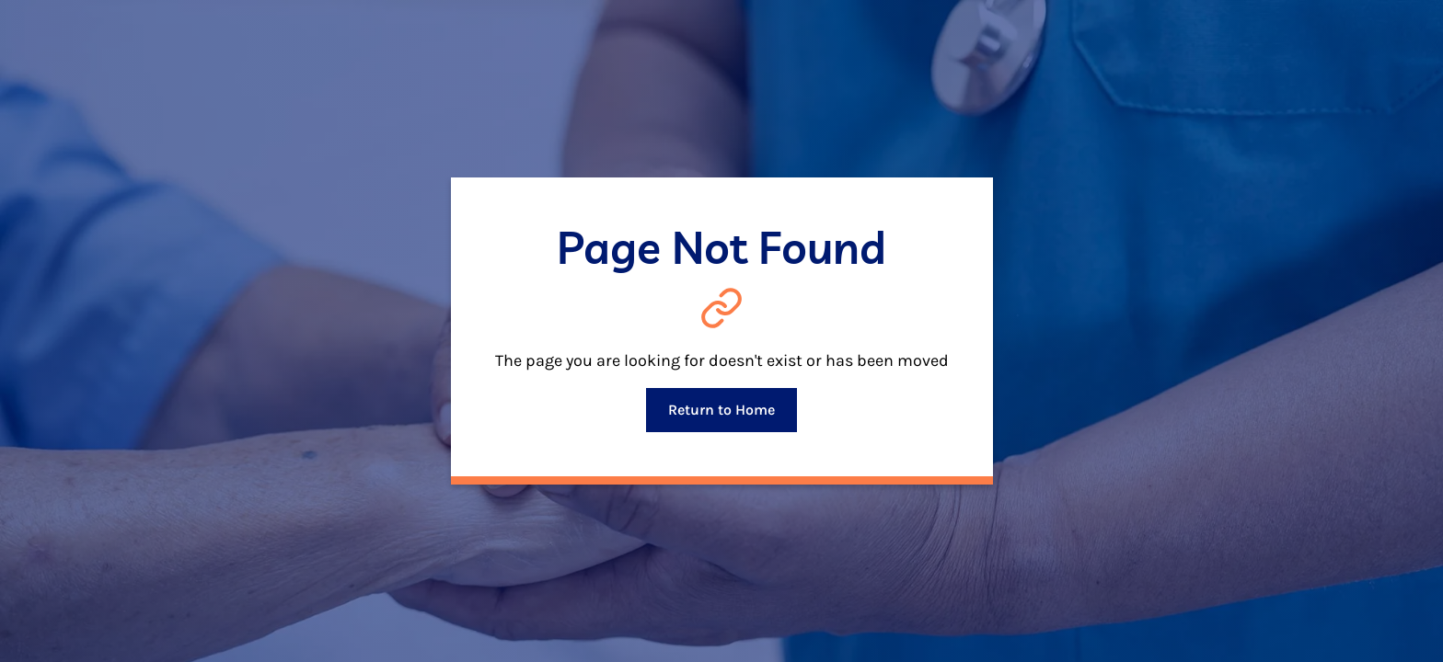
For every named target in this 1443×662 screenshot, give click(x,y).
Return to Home (721, 409)
